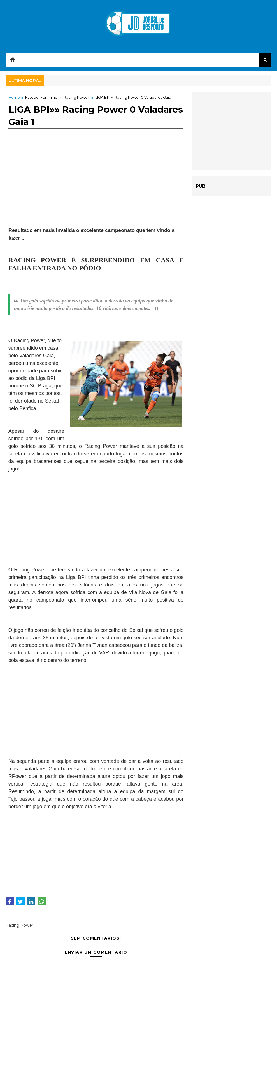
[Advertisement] (96, 187)
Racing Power (76, 97)
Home (14, 97)
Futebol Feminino (41, 97)
